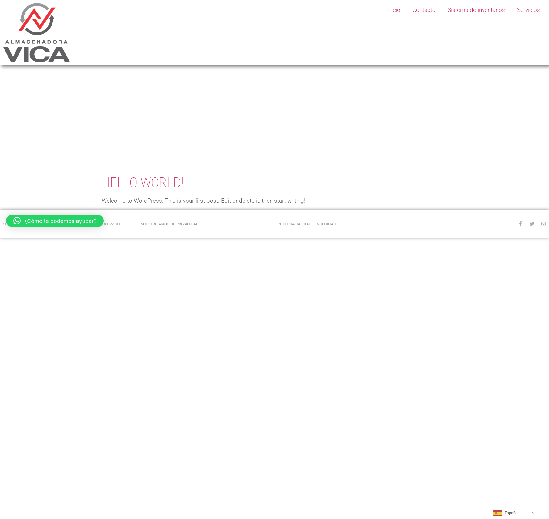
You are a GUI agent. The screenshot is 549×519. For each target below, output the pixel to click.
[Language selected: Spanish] (513, 513)
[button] (55, 221)
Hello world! (143, 182)
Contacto (424, 9)
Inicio (393, 9)
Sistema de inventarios (476, 9)
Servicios (528, 9)
